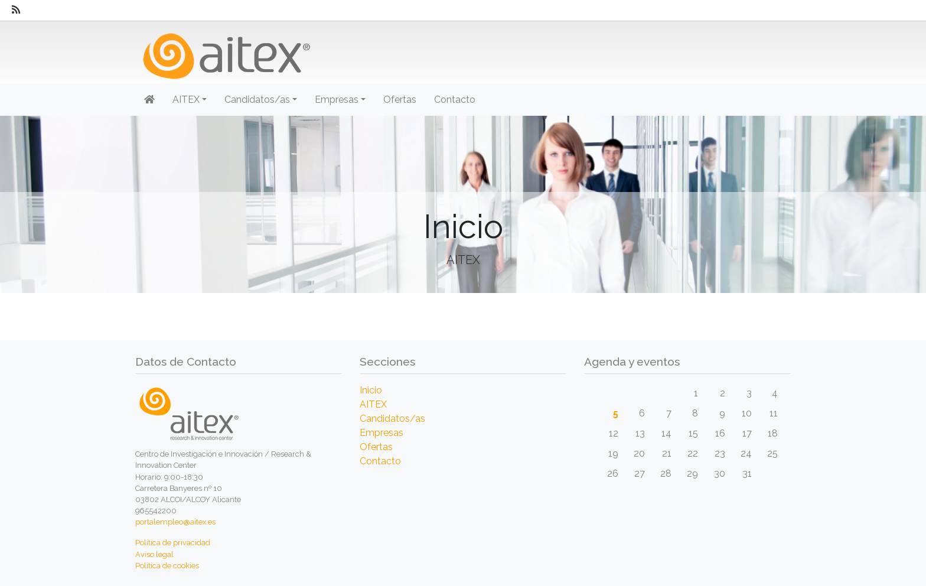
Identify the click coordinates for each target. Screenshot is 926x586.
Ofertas (399, 99)
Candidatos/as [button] (257, 99)
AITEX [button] (186, 99)
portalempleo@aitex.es (175, 521)
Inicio (371, 390)
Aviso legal (154, 554)
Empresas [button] (336, 99)
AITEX (373, 404)
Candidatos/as (392, 418)
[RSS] (16, 10)
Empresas (381, 432)
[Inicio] (225, 51)
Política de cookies (167, 565)
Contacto (454, 99)
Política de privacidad (172, 542)
